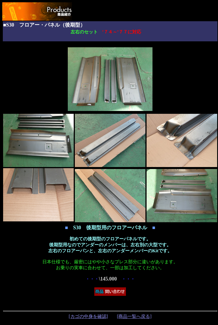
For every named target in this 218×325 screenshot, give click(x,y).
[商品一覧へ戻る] (134, 316)
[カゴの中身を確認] (88, 316)
